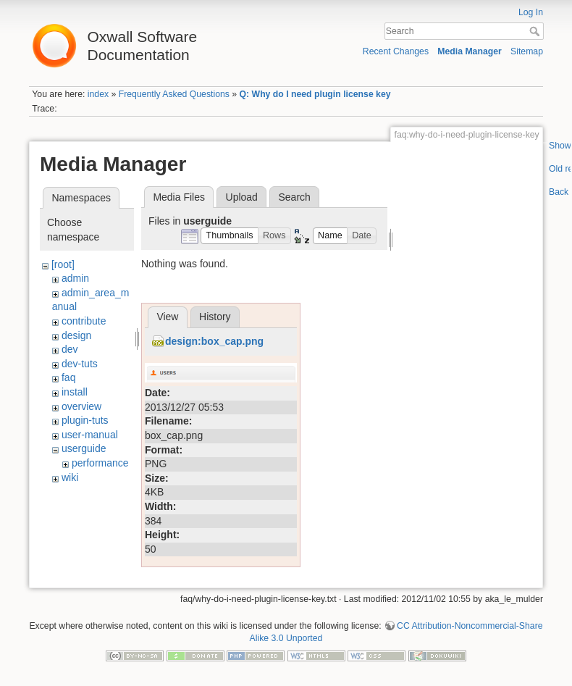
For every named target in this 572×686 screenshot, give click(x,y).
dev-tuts (80, 363)
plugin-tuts (85, 420)
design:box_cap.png (214, 533)
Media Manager (469, 51)
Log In (530, 12)
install (75, 392)
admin (75, 278)
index (98, 94)
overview (81, 406)
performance (100, 463)
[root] (63, 264)
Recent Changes (396, 51)
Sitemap (526, 51)
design (76, 335)
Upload (242, 197)
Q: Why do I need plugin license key (315, 94)
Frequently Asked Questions (174, 94)
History (215, 508)
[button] (229, 235)
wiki (70, 477)
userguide (84, 448)
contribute (84, 321)
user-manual (90, 434)
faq (68, 377)
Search (536, 31)
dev (70, 349)
